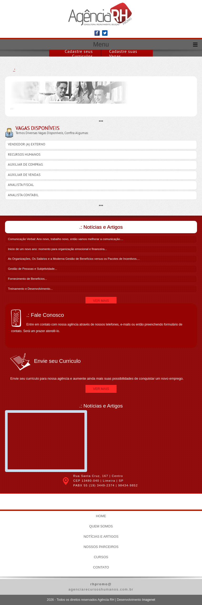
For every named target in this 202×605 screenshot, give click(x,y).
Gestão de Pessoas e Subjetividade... (32, 268)
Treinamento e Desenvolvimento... (30, 288)
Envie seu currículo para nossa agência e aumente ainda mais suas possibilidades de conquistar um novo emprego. (101, 366)
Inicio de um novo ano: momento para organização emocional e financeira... (57, 249)
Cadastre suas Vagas (123, 54)
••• (101, 121)
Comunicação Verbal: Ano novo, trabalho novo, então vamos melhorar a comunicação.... (65, 239)
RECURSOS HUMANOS (24, 155)
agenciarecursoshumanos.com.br (101, 586)
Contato (101, 567)
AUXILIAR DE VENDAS (24, 175)
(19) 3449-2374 (102, 485)
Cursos (101, 557)
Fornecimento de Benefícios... (27, 278)
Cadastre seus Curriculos (79, 54)
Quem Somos (101, 526)
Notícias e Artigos (101, 536)
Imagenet (148, 600)
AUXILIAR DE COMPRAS (25, 165)
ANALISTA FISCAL (21, 185)
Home (101, 516)
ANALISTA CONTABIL (23, 195)
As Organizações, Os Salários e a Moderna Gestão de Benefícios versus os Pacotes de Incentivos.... (74, 258)
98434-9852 (128, 485)
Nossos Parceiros (101, 547)
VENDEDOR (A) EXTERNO (26, 145)
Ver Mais (101, 301)
